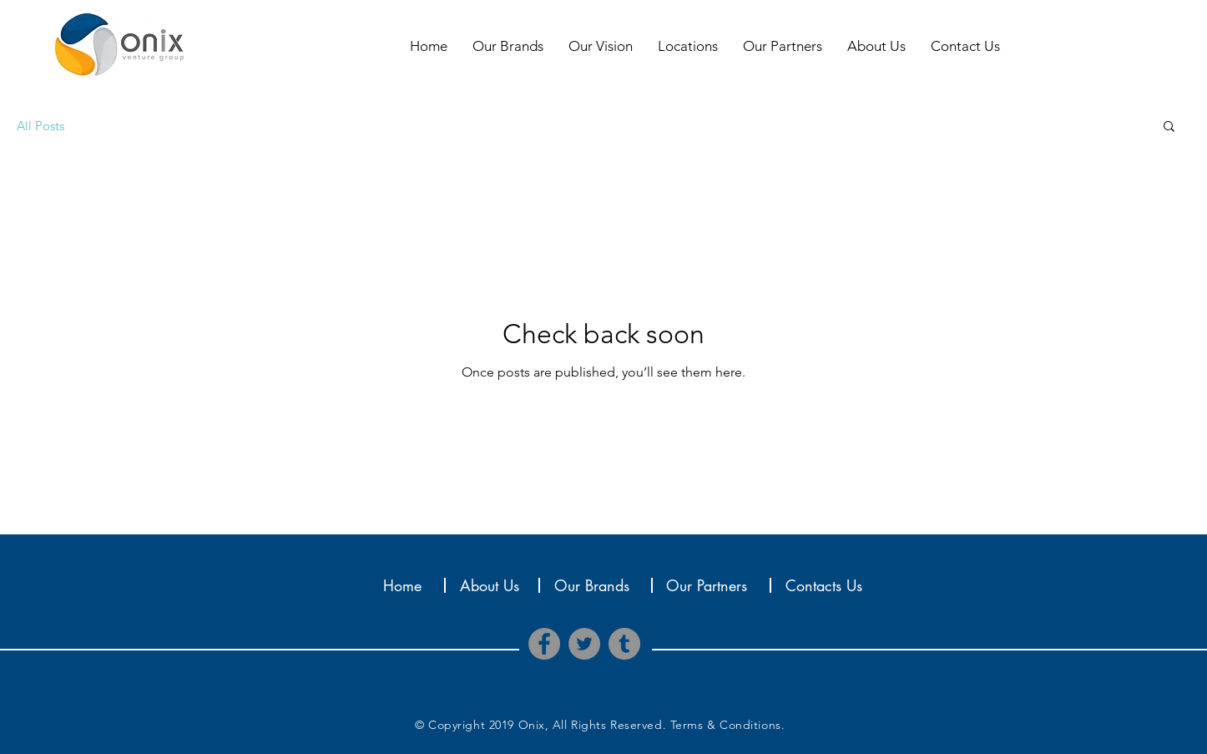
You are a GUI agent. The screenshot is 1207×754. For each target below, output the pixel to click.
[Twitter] (584, 644)
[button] (1169, 127)
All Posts (40, 126)
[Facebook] (544, 644)
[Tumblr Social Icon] (624, 644)
